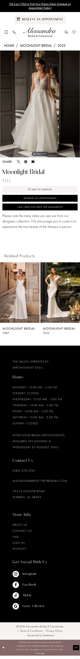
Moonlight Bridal (36, 46)
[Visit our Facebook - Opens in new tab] (28, 588)
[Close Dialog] (3, 651)
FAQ (16, 540)
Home (9, 46)
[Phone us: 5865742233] (14, 33)
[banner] (39, 33)
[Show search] (66, 33)
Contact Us (22, 534)
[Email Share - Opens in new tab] (32, 162)
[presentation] (20, 296)
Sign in (19, 546)
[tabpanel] (40, 104)
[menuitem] (6, 32)
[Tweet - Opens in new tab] (18, 162)
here (42, 656)
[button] (6, 32)
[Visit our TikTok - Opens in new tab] (28, 599)
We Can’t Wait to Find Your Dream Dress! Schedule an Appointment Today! (40, 6)
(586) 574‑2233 (24, 474)
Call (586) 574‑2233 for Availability (40, 210)
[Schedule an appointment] (40, 20)
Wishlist (19, 552)
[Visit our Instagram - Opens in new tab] (28, 577)
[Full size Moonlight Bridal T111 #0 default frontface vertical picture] (40, 104)
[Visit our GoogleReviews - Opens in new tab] (28, 609)
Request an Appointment (40, 200)
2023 (62, 46)
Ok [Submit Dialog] (76, 650)
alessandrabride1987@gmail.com (40, 484)
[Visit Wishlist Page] (74, 33)
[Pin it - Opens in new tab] (25, 162)
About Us (20, 528)
